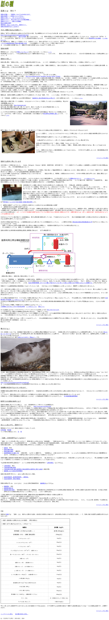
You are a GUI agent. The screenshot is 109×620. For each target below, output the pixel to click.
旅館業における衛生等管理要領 (13, 471)
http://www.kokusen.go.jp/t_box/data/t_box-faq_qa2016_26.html (43, 76)
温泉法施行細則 (8, 451)
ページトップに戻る (102, 158)
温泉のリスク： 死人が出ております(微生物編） (15, 19)
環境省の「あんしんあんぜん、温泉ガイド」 (14, 24)
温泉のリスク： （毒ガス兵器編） (11, 21)
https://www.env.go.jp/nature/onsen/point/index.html (14, 35)
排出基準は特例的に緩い (50, 113)
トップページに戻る (7, 614)
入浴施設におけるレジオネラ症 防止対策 (13, 306)
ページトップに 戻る (102, 325)
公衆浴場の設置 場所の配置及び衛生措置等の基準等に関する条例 (23, 469)
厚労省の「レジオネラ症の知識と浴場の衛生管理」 (18, 202)
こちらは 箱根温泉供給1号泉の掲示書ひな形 (14, 43)
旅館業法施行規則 (9, 490)
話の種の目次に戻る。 (21, 614)
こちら (81, 98)
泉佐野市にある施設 (95, 38)
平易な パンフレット (22, 52)
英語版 (9, 430)
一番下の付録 (22, 36)
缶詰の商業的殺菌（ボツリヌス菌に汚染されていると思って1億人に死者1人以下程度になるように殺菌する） (60, 283)
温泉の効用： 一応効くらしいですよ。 (12, 16)
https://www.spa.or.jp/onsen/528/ (42, 406)
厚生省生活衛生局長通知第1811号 (82, 222)
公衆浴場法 (50, 462)
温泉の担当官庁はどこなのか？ (10, 26)
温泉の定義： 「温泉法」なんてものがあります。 (16, 14)
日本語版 (3, 430)
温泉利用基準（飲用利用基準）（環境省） (16, 477)
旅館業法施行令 (8, 488)
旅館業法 (43, 483)
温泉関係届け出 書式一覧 (11, 453)
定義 (7, 514)
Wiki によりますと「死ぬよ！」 (27, 337)
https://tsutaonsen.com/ (20, 105)
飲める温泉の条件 (6, 23)
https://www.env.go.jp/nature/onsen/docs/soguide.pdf (15, 382)
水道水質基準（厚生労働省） (12, 478)
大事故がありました (75, 178)
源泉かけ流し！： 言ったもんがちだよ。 (13, 18)
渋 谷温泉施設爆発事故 (71, 396)
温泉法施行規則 (8, 449)
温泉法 (6, 447)
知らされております (53, 309)
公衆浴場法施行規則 (10, 467)
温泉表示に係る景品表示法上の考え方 (43, 98)
